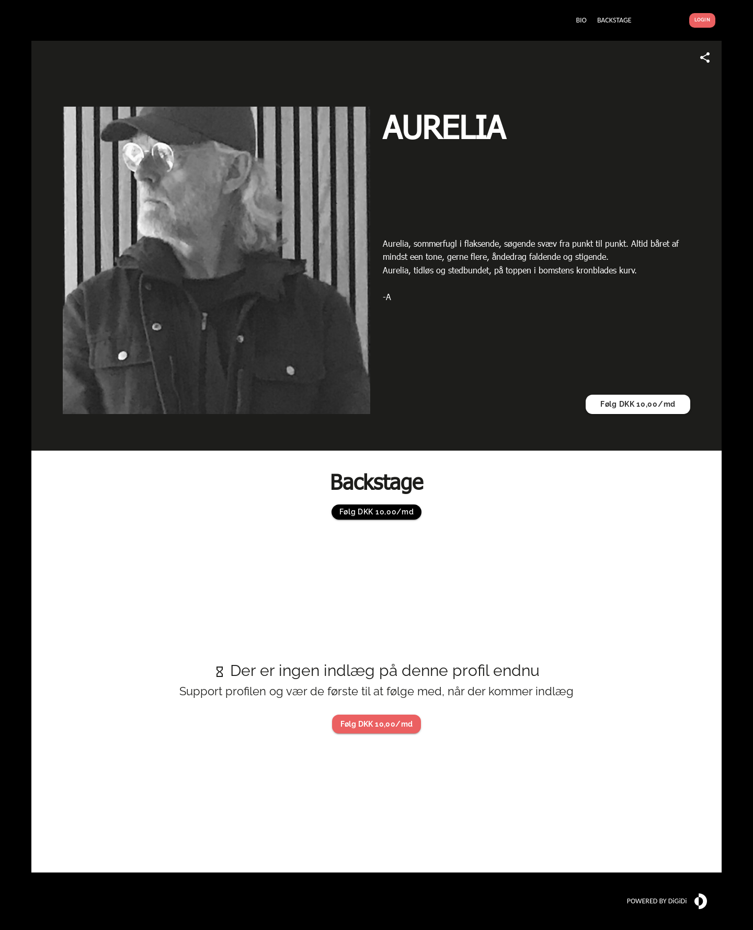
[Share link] (704, 57)
